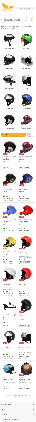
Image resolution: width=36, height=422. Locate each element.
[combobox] (25, 8)
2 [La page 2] (19, 396)
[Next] (28, 395)
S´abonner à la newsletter (10, 419)
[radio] (29, 135)
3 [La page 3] (22, 396)
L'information (6, 404)
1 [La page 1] (15, 396)
